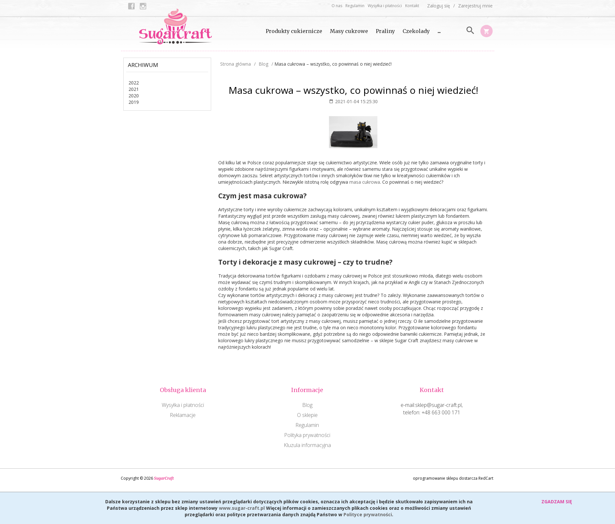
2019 (133, 102)
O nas (337, 5)
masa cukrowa (364, 182)
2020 (133, 96)
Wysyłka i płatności (385, 5)
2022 (133, 83)
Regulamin (354, 5)
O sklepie (307, 415)
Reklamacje (183, 415)
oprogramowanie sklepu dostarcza (445, 478)
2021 (133, 89)
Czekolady (416, 31)
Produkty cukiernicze (294, 31)
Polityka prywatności (307, 435)
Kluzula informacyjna (307, 445)
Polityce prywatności (367, 514)
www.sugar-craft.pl (242, 508)
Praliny (385, 31)
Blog (307, 405)
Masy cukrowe (349, 31)
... (439, 31)
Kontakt (412, 5)
